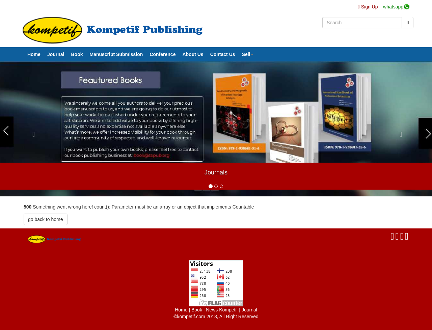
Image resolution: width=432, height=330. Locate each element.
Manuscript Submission (116, 54)
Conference (163, 54)
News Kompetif (222, 309)
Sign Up (368, 6)
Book (77, 54)
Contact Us (222, 54)
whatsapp (393, 6)
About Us (192, 54)
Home (33, 54)
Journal (55, 54)
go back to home (45, 219)
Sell (248, 54)
